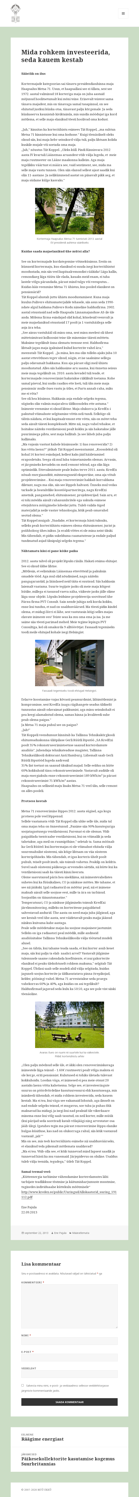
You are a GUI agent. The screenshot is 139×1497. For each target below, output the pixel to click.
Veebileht (28, 1368)
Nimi (26, 1335)
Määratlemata (80, 1233)
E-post (27, 1352)
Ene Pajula (60, 1233)
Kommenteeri (32, 1282)
